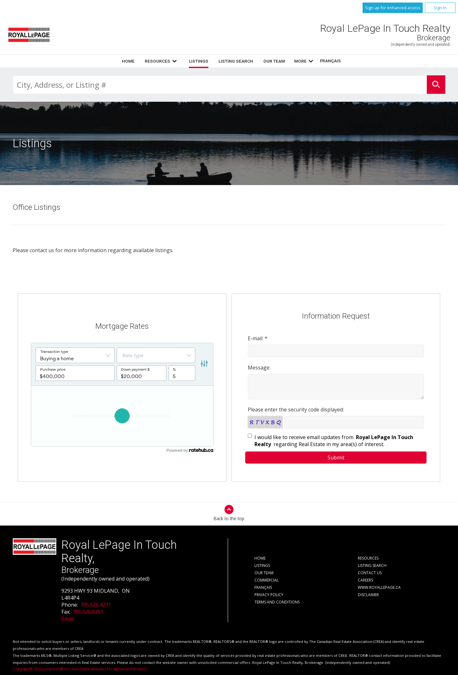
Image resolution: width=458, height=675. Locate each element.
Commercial (266, 580)
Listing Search (236, 61)
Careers (365, 580)
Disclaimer (368, 594)
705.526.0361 (88, 611)
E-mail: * (257, 338)
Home (128, 61)
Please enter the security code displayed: (296, 409)
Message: (259, 367)
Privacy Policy (268, 594)
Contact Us (370, 572)
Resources (157, 61)
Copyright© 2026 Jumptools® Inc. (41, 668)
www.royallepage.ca (379, 587)
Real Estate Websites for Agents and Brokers (109, 668)
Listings (198, 61)
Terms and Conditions (277, 602)
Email (67, 618)
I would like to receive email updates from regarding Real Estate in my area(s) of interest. (333, 441)
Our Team (274, 61)
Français (330, 60)
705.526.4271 (95, 604)
